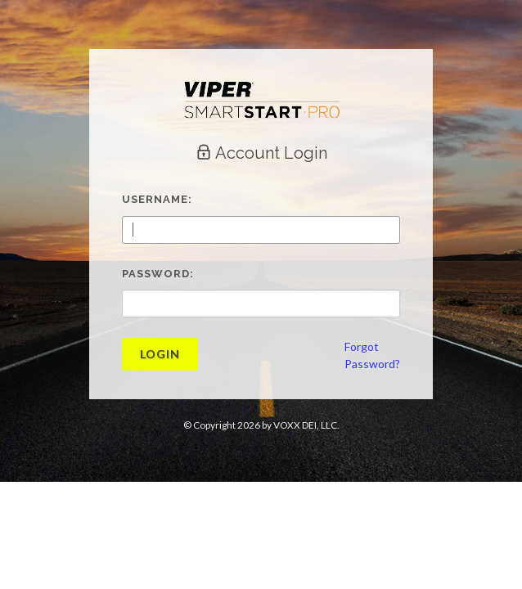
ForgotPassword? (372, 355)
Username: (157, 199)
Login (160, 354)
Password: (158, 274)
